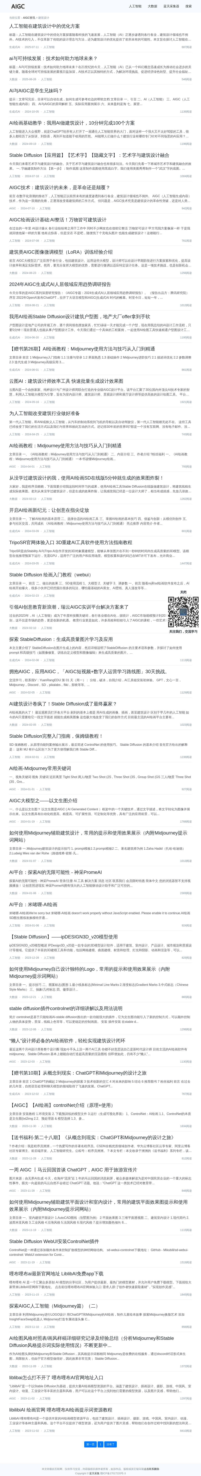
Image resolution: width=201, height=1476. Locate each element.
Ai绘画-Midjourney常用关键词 (40, 768)
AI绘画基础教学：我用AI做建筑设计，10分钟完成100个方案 (72, 123)
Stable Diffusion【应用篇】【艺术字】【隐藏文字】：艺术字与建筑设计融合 (89, 155)
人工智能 (135, 6)
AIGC (12, 208)
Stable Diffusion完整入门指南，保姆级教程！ (56, 736)
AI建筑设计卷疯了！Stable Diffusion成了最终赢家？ (63, 703)
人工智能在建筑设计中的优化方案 (44, 26)
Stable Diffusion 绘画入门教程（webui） (51, 574)
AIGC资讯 (29, 17)
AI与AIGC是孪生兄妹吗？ (36, 90)
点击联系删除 (151, 1469)
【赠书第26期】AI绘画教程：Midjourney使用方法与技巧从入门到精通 (82, 348)
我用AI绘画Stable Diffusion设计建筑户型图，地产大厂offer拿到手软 (79, 316)
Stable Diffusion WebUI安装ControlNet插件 (54, 1241)
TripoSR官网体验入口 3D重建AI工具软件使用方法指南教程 (70, 542)
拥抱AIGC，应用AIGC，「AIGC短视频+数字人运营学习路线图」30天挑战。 (89, 671)
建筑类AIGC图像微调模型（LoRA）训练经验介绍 (61, 252)
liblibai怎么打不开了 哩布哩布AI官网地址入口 (56, 1377)
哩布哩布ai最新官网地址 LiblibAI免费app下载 (56, 1273)
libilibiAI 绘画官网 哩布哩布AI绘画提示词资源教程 (60, 1409)
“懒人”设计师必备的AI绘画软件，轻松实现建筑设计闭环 (67, 1040)
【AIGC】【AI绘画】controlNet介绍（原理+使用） (62, 1105)
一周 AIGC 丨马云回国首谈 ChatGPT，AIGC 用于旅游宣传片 (73, 1169)
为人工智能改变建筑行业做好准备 (44, 413)
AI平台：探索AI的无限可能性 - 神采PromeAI (55, 872)
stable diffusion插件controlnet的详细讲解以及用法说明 (65, 1008)
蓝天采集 (94, 1473)
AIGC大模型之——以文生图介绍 (43, 800)
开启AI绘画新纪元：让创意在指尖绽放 (49, 510)
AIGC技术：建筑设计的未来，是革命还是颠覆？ (59, 187)
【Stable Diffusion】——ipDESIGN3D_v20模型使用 (63, 936)
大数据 (152, 6)
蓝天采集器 (171, 6)
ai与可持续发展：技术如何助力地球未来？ (53, 58)
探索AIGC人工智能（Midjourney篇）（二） (54, 1306)
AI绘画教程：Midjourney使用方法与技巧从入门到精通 (65, 445)
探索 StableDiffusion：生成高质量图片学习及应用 (61, 639)
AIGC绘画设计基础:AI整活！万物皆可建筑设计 (58, 219)
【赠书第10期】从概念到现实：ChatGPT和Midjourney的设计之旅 (78, 1073)
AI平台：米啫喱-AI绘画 (33, 904)
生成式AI (14, 47)
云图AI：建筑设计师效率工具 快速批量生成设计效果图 (66, 381)
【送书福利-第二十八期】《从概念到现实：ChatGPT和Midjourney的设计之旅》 (92, 1137)
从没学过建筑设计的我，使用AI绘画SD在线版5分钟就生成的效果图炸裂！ (86, 478)
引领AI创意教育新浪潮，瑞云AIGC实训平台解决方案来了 (69, 607)
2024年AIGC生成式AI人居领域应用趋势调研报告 (60, 284)
